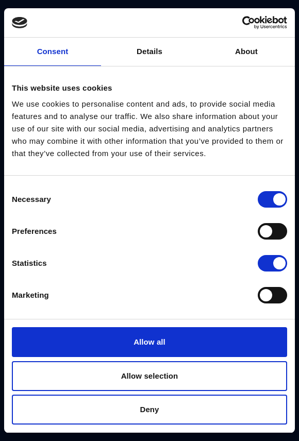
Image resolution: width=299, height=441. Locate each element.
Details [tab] (149, 51)
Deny (149, 409)
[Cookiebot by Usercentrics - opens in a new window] (242, 22)
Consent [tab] (53, 51)
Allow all (149, 341)
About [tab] (246, 51)
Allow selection (149, 375)
